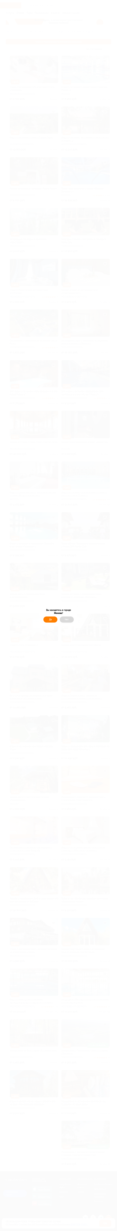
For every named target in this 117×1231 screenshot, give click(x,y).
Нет (67, 619)
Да (50, 619)
